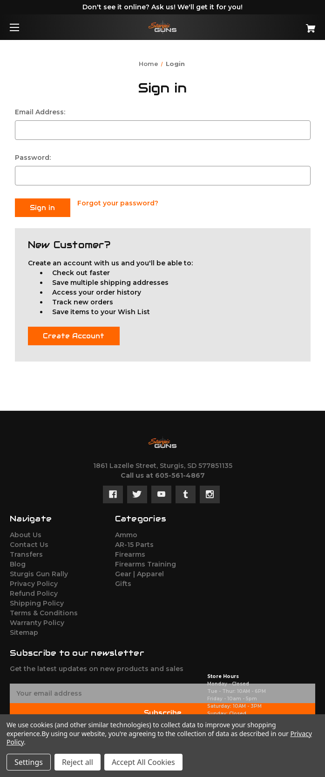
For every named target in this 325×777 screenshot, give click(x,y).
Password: (33, 157)
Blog (18, 563)
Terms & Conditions (44, 611)
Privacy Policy (34, 582)
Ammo (126, 533)
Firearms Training (145, 563)
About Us (25, 533)
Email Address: (40, 112)
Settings (28, 762)
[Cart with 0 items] (284, 24)
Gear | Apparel (139, 572)
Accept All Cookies (143, 762)
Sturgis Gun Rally (39, 572)
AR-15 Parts (134, 543)
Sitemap (24, 631)
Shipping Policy (37, 602)
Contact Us (29, 543)
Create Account (73, 334)
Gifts (123, 582)
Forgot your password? (117, 203)
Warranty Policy (37, 621)
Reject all (77, 762)
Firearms (130, 553)
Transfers (26, 553)
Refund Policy (34, 592)
